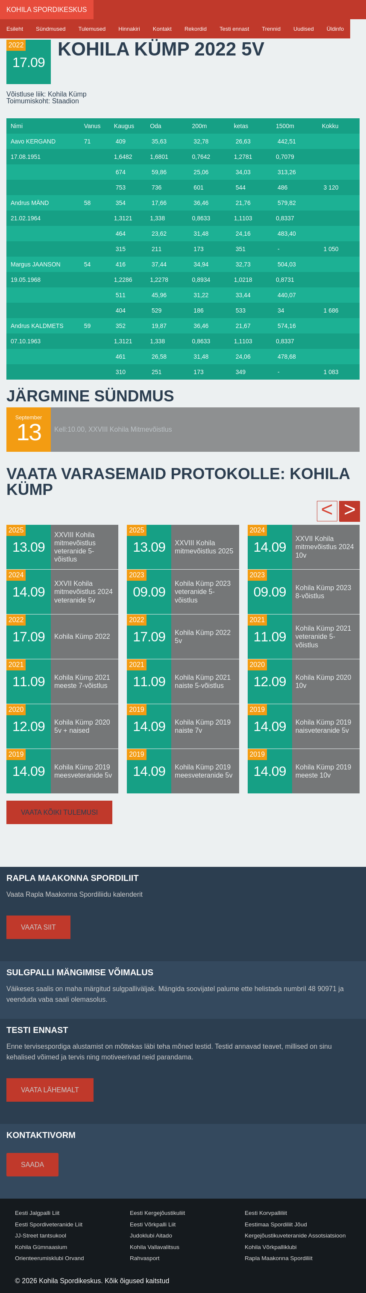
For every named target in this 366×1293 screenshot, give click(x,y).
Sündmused (50, 29)
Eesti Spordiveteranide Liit (48, 1224)
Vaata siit (38, 927)
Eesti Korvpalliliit (266, 1213)
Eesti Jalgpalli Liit (37, 1213)
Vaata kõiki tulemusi (59, 812)
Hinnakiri (129, 29)
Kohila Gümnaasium (41, 1247)
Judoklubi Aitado (151, 1235)
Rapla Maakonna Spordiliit (279, 1258)
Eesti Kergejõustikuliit (157, 1213)
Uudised (303, 29)
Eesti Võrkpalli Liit (153, 1224)
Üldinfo (335, 29)
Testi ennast (234, 29)
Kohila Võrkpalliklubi (271, 1247)
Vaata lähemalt (50, 1090)
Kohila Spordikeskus (46, 9)
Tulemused (91, 29)
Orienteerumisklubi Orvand (49, 1258)
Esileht (14, 29)
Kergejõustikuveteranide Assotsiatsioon (295, 1235)
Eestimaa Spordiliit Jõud (276, 1224)
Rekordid (195, 29)
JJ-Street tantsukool (40, 1235)
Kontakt (162, 29)
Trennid (271, 29)
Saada (32, 1164)
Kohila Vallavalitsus (154, 1247)
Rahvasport (145, 1258)
